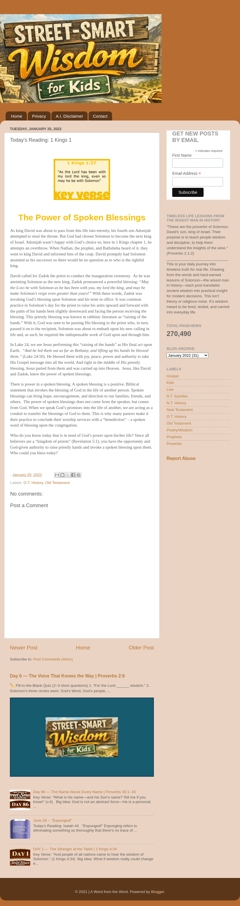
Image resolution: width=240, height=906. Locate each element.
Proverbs (174, 444)
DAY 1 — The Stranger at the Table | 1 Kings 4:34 (75, 849)
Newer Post (24, 648)
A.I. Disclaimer (69, 116)
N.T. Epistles (177, 396)
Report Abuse (181, 458)
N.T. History (176, 403)
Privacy (39, 116)
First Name (181, 155)
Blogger (157, 892)
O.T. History (33, 483)
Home (16, 116)
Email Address (186, 173)
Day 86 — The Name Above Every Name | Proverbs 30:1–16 (84, 792)
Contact (100, 116)
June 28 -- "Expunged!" (52, 820)
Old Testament (57, 483)
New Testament (180, 410)
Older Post (141, 648)
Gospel (173, 376)
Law (170, 389)
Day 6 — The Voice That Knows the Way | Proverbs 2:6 (67, 675)
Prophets (174, 437)
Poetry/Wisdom (180, 430)
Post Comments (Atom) (53, 659)
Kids (170, 382)
